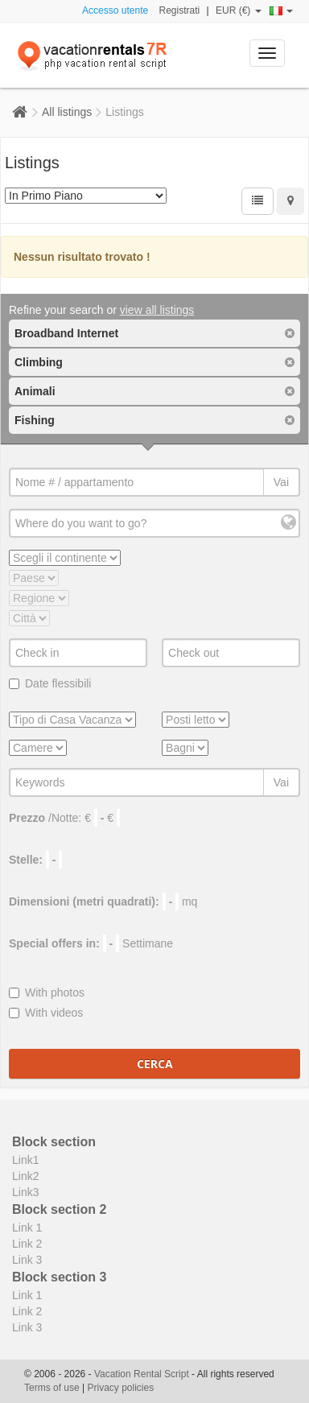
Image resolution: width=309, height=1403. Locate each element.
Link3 (25, 1192)
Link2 (25, 1176)
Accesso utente (115, 10)
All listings (67, 111)
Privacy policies (121, 1387)
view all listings (157, 309)
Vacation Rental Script (143, 1374)
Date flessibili (50, 683)
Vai (281, 482)
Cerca (155, 1063)
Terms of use (52, 1387)
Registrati (179, 10)
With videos (46, 1012)
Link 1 (27, 1227)
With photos (46, 992)
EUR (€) (239, 10)
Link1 (25, 1159)
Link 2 (27, 1243)
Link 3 (27, 1259)
